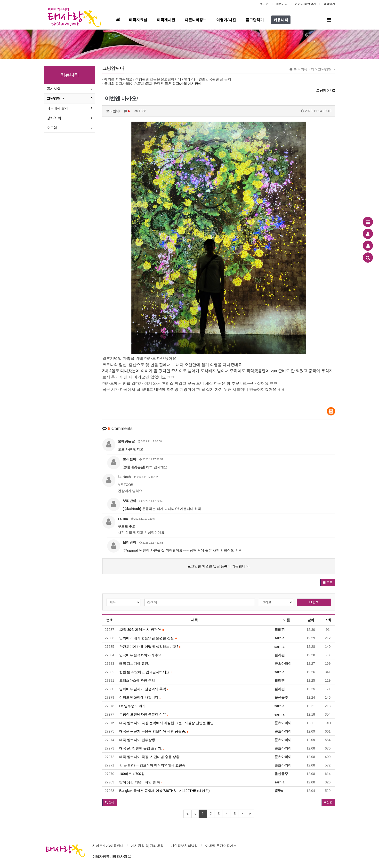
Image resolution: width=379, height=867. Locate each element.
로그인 (264, 4)
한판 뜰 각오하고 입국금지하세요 (145, 672)
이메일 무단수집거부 (221, 846)
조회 (327, 620)
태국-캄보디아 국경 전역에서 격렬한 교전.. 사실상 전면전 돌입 (166, 723)
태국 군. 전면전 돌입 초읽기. (141, 748)
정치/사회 (54, 118)
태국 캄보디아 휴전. (134, 663)
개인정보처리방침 (184, 846)
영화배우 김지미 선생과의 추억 (144, 689)
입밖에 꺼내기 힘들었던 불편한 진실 (148, 638)
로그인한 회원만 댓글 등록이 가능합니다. (218, 566)
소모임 (52, 128)
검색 (314, 602)
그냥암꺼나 (55, 98)
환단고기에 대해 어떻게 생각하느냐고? (149, 646)
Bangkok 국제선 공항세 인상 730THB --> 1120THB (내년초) (164, 791)
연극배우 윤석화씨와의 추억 (140, 655)
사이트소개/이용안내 (108, 846)
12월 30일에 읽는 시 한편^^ (141, 630)
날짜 (310, 620)
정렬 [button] (328, 802)
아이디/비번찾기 (305, 4)
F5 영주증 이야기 (133, 706)
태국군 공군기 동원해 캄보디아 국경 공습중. (153, 731)
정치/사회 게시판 (185, 84)
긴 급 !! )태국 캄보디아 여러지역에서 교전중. (153, 765)
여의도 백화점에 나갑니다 (140, 697)
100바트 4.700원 (132, 774)
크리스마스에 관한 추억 (137, 680)
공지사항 (53, 89)
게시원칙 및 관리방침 (147, 846)
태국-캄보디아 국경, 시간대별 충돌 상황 (149, 757)
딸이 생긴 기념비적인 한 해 (140, 782)
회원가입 (282, 4)
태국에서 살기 (57, 108)
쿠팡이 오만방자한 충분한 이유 (144, 714)
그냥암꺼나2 (325, 90)
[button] (327, 582)
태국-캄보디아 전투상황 (137, 740)
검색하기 (329, 4)
